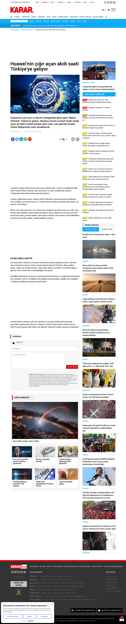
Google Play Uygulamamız (85, 610)
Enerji (63, 583)
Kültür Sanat (97, 17)
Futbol (39, 586)
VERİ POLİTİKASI (97, 566)
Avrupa (58, 580)
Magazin (47, 589)
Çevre (65, 576)
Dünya (33, 17)
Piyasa (43, 583)
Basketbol (47, 586)
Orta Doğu (43, 580)
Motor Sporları (72, 586)
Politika (42, 576)
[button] (60, 139)
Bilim (84, 21)
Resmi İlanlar (85, 17)
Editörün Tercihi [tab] (107, 229)
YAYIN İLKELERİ (57, 566)
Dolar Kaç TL (111, 585)
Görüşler (74, 17)
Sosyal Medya (56, 21)
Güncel (17, 17)
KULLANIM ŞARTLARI (70, 566)
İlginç (70, 596)
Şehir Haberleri (111, 588)
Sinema (58, 596)
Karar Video (63, 17)
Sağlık (54, 589)
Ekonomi (41, 17)
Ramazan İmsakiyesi (114, 591)
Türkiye (59, 576)
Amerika (51, 580)
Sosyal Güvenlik (72, 583)
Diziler (41, 589)
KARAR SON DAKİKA (18, 584)
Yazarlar (26, 17)
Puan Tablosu (111, 582)
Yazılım (72, 21)
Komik (64, 596)
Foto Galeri (35, 599)
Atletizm (63, 586)
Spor (48, 17)
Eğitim (71, 576)
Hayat (54, 17)
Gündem (47, 596)
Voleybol (55, 586)
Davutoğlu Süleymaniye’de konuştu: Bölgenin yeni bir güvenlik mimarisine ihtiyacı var (52, 26)
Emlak (49, 583)
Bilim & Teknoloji (19, 21)
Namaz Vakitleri (112, 580)
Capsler (52, 599)
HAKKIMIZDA (34, 566)
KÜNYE (49, 566)
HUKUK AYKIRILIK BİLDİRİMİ (113, 566)
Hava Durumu (111, 577)
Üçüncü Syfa (51, 576)
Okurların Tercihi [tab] (90, 229)
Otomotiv (56, 583)
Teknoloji (34, 592)
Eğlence (71, 589)
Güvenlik (39, 21)
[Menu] (105, 17)
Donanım (66, 21)
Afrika (69, 580)
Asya (64, 580)
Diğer (81, 586)
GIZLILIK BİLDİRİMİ (84, 566)
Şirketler (82, 583)
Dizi (53, 596)
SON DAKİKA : (15, 26)
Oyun (79, 21)
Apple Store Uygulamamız (111, 610)
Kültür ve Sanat (74, 599)
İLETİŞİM (43, 566)
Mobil (32, 21)
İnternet (46, 21)
